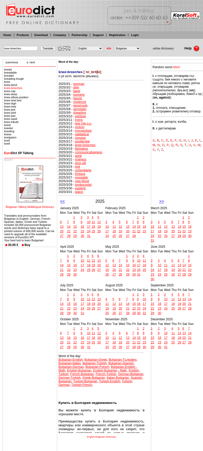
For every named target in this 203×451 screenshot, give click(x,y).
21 (68, 231)
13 (61, 226)
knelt (7, 143)
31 (88, 236)
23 (82, 231)
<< (62, 201)
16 (82, 226)
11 (93, 222)
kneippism (10, 137)
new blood (82, 181)
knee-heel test (12, 100)
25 (93, 231)
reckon (79, 127)
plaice (79, 192)
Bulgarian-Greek (95, 359)
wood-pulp (80, 105)
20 (61, 231)
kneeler (8, 128)
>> (161, 201)
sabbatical (82, 134)
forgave (80, 174)
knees (7, 134)
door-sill (80, 163)
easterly (80, 188)
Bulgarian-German (71, 367)
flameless (81, 149)
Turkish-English (109, 381)
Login (135, 35)
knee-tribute (11, 121)
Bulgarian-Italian (69, 363)
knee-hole (10, 106)
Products (23, 35)
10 (88, 222)
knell (7, 140)
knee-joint (10, 112)
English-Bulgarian (79, 370)
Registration (117, 35)
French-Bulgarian (82, 374)
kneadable (10, 72)
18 (93, 226)
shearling (79, 112)
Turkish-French (81, 385)
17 (88, 226)
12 (99, 222)
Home (7, 35)
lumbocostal (83, 185)
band (76, 91)
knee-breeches (13, 88)
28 (68, 236)
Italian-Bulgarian (118, 377)
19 (99, 226)
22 (75, 231)
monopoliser (83, 130)
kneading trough (14, 78)
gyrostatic (79, 109)
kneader (9, 75)
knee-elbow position (16, 97)
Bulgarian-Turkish (94, 363)
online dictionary (163, 48)
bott (77, 167)
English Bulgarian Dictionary (101, 437)
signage (80, 138)
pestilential (82, 141)
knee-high (10, 103)
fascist (77, 98)
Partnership (79, 35)
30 (82, 236)
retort (176, 67)
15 (75, 226)
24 (88, 231)
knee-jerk (9, 109)
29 (75, 236)
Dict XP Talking (18, 153)
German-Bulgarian (130, 374)
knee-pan (9, 115)
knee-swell (10, 118)
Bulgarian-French (97, 367)
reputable (81, 177)
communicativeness (88, 152)
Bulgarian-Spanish (121, 363)
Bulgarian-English (70, 359)
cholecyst (79, 102)
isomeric (79, 94)
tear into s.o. (83, 123)
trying (78, 120)
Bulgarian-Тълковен (123, 359)
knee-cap (9, 91)
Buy (27, 245)
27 (61, 236)
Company (59, 35)
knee (7, 81)
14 (68, 226)
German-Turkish (69, 377)
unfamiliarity (83, 170)
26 (99, 231)
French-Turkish (106, 374)
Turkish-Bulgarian (85, 381)
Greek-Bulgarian (93, 377)
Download (41, 35)
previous (12, 62)
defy (76, 87)
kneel (7, 125)
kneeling (9, 131)
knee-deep (10, 94)
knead (8, 69)
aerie (78, 156)
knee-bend (10, 84)
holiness (80, 159)
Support (98, 35)
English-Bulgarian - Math (110, 370)
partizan (80, 116)
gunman (78, 84)
